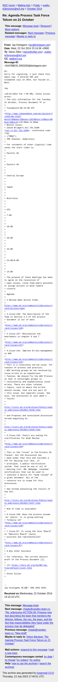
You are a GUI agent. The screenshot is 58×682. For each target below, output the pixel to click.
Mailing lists (24, 5)
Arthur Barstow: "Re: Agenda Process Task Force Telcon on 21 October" (28, 640)
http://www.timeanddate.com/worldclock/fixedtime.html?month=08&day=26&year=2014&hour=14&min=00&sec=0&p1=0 (28, 118)
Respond (46, 26)
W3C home (8, 5)
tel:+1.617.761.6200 (17, 130)
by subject (22, 660)
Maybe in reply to (26, 36)
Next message (36, 33)
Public (36, 5)
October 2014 (34, 8)
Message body (31, 26)
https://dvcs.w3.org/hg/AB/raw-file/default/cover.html (26, 566)
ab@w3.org (15, 58)
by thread (10, 660)
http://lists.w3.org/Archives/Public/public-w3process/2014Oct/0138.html (28, 409)
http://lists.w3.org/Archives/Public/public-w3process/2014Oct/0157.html (28, 502)
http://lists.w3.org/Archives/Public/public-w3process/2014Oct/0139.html (28, 428)
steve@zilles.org (33, 52)
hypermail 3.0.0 (45, 673)
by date (48, 656)
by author (35, 660)
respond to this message (33, 649)
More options (12, 29)
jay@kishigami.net (39, 45)
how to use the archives (25, 663)
